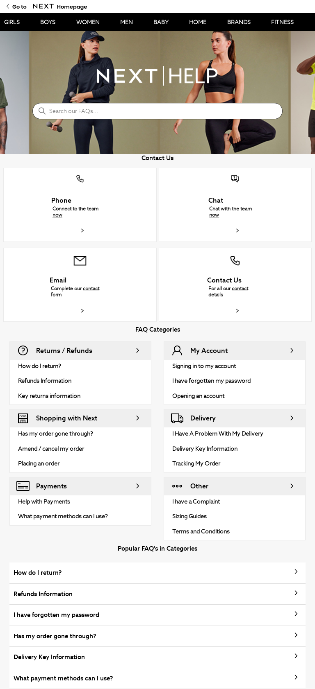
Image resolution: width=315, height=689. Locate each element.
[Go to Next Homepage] (43, 6)
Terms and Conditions (201, 531)
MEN (126, 22)
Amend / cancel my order (51, 448)
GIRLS (12, 22)
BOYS (47, 22)
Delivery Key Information (204, 448)
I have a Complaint (196, 501)
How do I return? (39, 366)
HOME (197, 22)
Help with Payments (44, 501)
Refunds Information (44, 380)
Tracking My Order (196, 463)
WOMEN (88, 22)
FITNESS (282, 22)
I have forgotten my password (211, 380)
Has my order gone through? (55, 433)
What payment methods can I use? (63, 516)
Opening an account (198, 396)
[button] (79, 205)
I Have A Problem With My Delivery (217, 433)
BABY (161, 22)
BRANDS (239, 22)
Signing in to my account (204, 366)
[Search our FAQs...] (157, 111)
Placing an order (38, 463)
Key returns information (49, 396)
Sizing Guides (189, 516)
